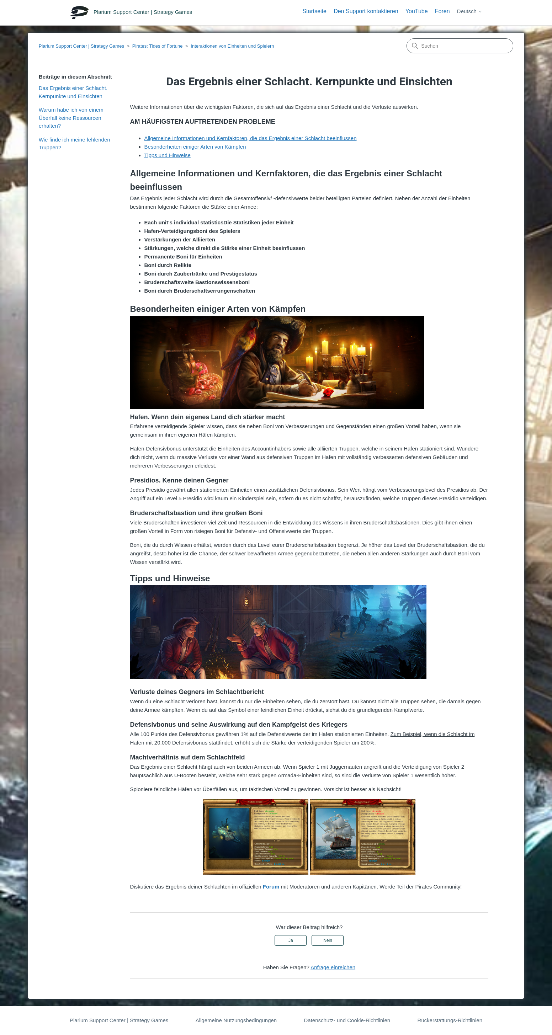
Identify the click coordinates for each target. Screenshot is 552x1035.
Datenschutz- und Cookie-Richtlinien (347, 1020)
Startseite (314, 11)
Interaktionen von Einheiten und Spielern (232, 46)
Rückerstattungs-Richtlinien (449, 1020)
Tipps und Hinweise (167, 155)
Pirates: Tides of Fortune (157, 46)
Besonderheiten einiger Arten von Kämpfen (195, 147)
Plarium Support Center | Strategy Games (81, 46)
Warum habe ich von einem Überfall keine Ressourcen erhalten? (71, 118)
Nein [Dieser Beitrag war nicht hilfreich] (327, 940)
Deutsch (469, 11)
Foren (442, 11)
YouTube (416, 11)
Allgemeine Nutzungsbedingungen (236, 1020)
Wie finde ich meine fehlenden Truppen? (74, 144)
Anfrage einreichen (332, 967)
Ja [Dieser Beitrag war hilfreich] (290, 940)
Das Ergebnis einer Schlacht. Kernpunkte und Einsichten (73, 92)
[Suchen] (460, 46)
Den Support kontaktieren (366, 11)
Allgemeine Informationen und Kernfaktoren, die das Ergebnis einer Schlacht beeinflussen (250, 138)
